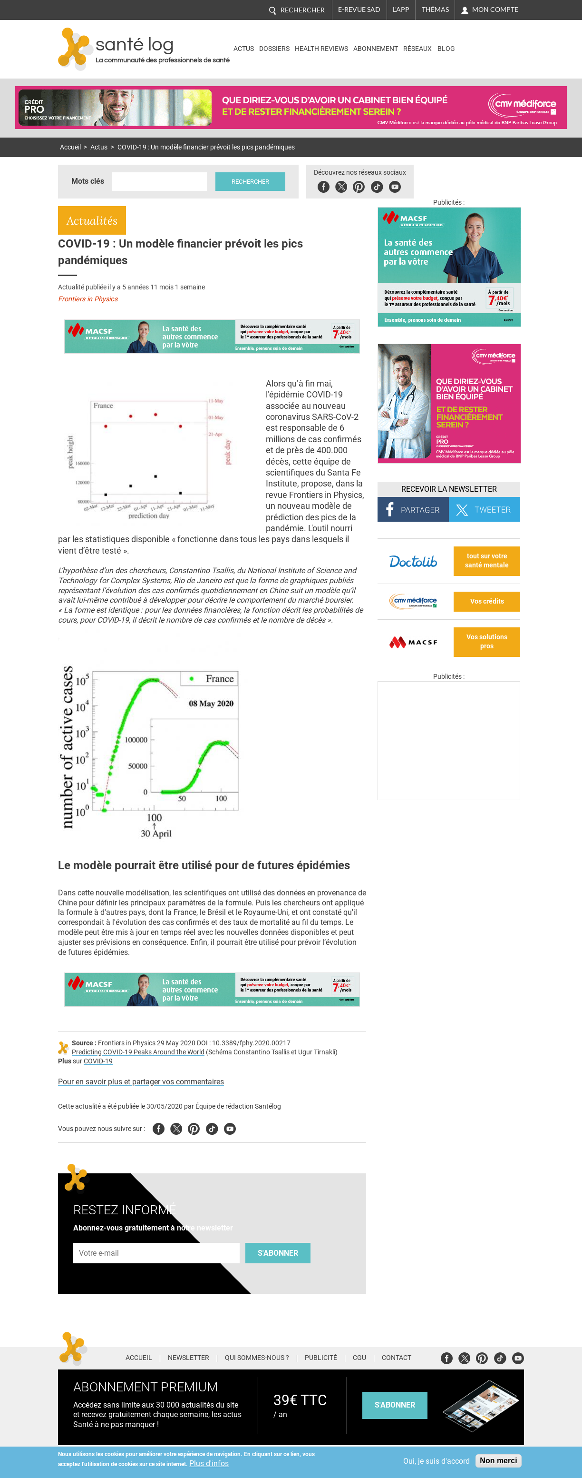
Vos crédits (487, 601)
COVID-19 (98, 1061)
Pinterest (359, 185)
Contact (396, 1358)
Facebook (324, 185)
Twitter (341, 185)
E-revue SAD (359, 9)
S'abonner (278, 1253)
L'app (401, 9)
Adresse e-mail (99, 1237)
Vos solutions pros (486, 641)
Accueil (70, 147)
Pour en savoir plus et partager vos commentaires (141, 1081)
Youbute (395, 185)
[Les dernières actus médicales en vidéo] (449, 797)
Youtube (230, 1127)
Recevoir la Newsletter (449, 489)
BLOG (446, 49)
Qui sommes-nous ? (257, 1358)
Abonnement (375, 49)
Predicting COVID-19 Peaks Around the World (138, 1052)
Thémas (435, 9)
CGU (359, 1358)
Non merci (498, 1461)
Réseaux (417, 49)
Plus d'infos (209, 1463)
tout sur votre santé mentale (487, 560)
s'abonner (395, 1404)
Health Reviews (321, 49)
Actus (243, 49)
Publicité (321, 1358)
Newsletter (188, 1358)
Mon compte (495, 9)
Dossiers (274, 49)
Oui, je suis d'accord (436, 1461)
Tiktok (376, 185)
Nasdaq (483, 42)
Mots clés (87, 181)
